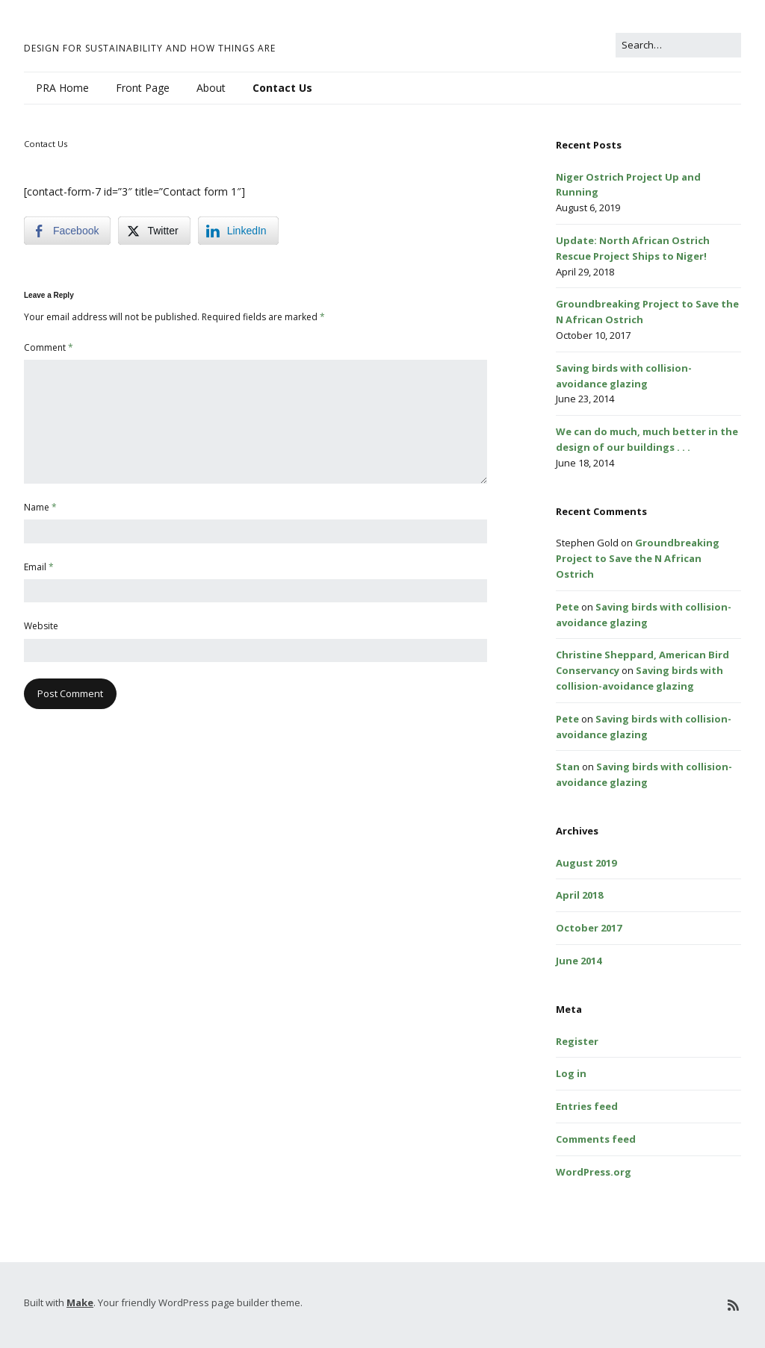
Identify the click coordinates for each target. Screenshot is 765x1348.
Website (41, 626)
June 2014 (578, 960)
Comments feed (596, 1139)
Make (79, 1302)
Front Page (143, 88)
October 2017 (589, 927)
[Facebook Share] (67, 230)
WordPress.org (593, 1172)
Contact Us (282, 88)
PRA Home (62, 88)
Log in (571, 1073)
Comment (48, 347)
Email (39, 567)
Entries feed (587, 1106)
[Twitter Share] (154, 230)
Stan (568, 766)
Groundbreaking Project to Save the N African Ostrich (637, 558)
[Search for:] (678, 45)
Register (577, 1041)
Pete (567, 607)
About (211, 88)
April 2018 (579, 895)
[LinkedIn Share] (238, 230)
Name (40, 507)
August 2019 (586, 863)
